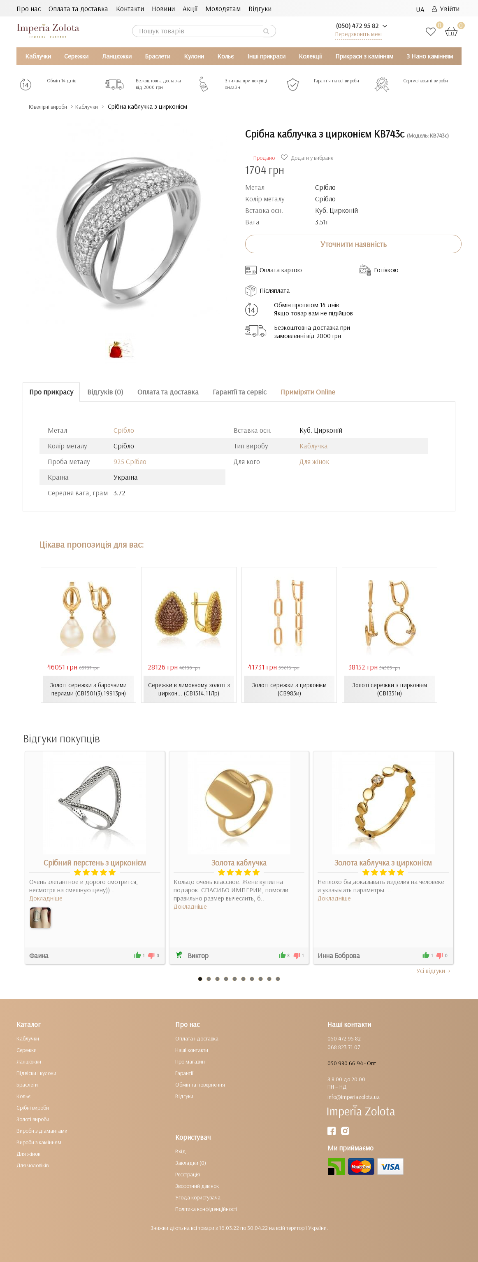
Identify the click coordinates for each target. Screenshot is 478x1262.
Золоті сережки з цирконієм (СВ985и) (289, 689)
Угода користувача (197, 1197)
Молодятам (223, 8)
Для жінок (314, 461)
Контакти (130, 8)
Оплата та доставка (78, 8)
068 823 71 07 (343, 1046)
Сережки (76, 56)
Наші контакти (191, 1049)
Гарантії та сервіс (240, 392)
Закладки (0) (190, 1162)
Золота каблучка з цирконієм (383, 862)
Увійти (445, 8)
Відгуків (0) (105, 392)
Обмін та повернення (200, 1084)
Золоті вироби (32, 1118)
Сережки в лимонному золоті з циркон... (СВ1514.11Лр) (189, 689)
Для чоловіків (32, 1165)
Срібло (124, 430)
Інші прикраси (266, 56)
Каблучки (38, 56)
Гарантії (184, 1072)
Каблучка (313, 445)
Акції (190, 8)
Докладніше (46, 897)
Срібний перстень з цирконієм (95, 862)
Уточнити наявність (353, 244)
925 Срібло (130, 461)
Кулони (194, 56)
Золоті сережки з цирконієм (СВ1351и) (389, 689)
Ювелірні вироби (55, 106)
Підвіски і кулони (36, 1072)
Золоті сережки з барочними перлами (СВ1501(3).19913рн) (88, 689)
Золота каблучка (239, 862)
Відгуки (259, 8)
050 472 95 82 (344, 1038)
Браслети (157, 56)
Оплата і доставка (196, 1038)
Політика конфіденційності (206, 1208)
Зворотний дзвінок (197, 1185)
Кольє (225, 56)
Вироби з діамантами (41, 1130)
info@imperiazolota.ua (353, 1096)
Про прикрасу (51, 392)
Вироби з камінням (38, 1141)
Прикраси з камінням (364, 56)
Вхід (180, 1151)
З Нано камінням (429, 56)
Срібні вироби (32, 1107)
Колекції (310, 56)
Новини (163, 8)
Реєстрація (187, 1174)
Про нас (28, 8)
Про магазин (190, 1061)
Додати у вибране (308, 157)
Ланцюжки (117, 56)
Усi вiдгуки (433, 970)
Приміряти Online (308, 392)
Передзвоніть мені (358, 34)
